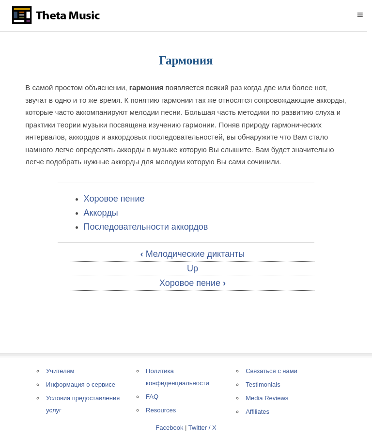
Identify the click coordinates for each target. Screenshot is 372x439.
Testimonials (263, 384)
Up (192, 268)
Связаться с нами (271, 371)
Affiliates (257, 411)
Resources (161, 410)
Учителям (60, 371)
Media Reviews (267, 398)
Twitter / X (202, 427)
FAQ (152, 396)
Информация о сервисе (80, 384)
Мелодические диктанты (192, 254)
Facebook (169, 427)
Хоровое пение (114, 199)
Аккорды (101, 213)
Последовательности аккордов (146, 227)
